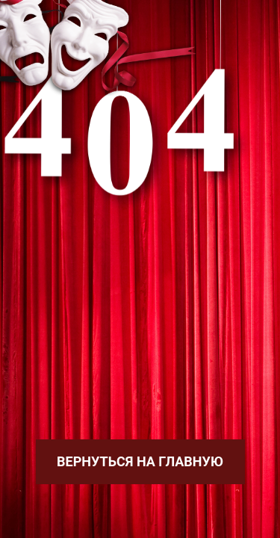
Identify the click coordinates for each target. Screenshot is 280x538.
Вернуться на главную (140, 461)
